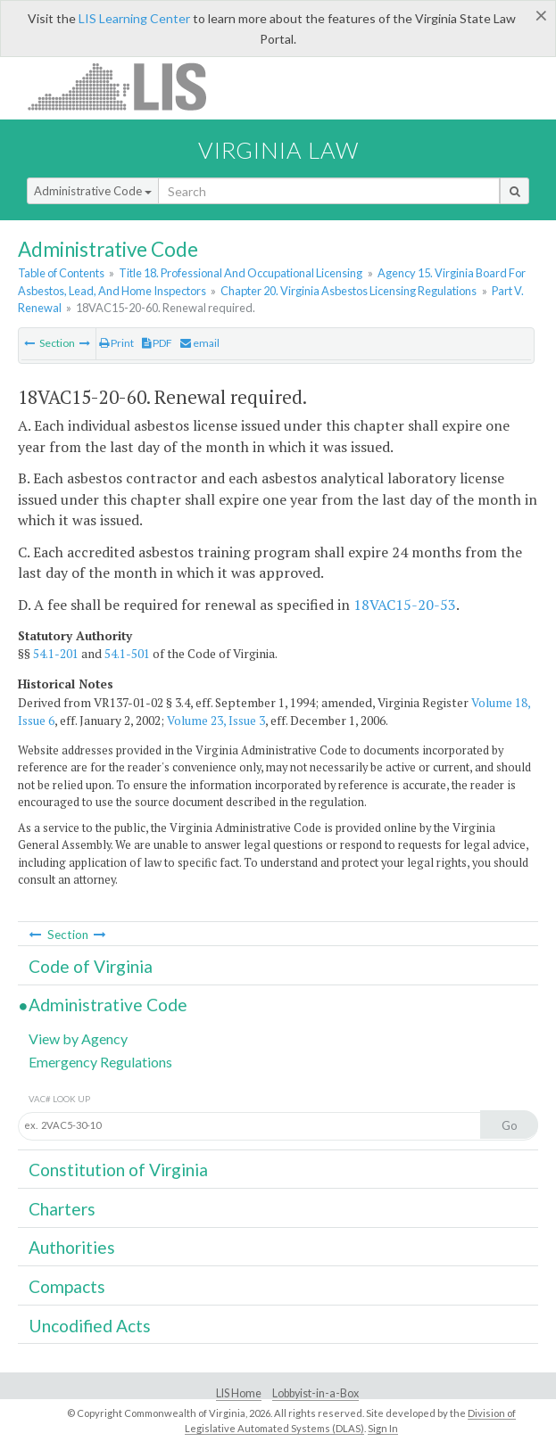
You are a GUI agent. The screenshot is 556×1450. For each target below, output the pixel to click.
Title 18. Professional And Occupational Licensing (240, 273)
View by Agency (78, 1038)
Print (116, 343)
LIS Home (238, 1393)
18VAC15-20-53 (404, 604)
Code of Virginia (91, 966)
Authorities (72, 1247)
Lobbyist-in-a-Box (315, 1393)
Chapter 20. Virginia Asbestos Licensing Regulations (348, 291)
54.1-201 (56, 654)
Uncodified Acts (90, 1325)
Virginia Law (278, 149)
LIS (127, 86)
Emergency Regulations (100, 1061)
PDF (157, 343)
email (200, 343)
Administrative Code (93, 191)
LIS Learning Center (134, 18)
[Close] (541, 15)
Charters (62, 1209)
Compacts (67, 1286)
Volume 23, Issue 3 (216, 721)
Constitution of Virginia (118, 1169)
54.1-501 (127, 654)
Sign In (383, 1428)
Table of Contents (61, 273)
